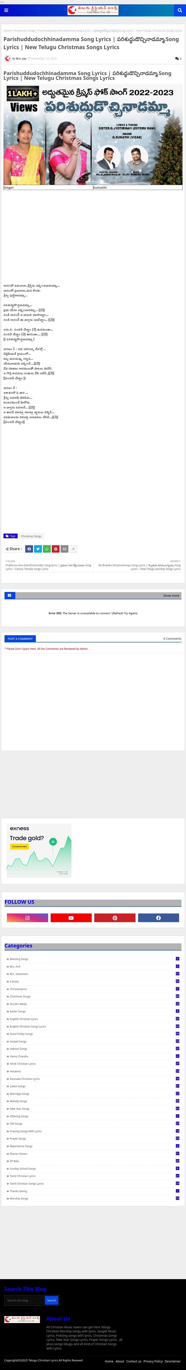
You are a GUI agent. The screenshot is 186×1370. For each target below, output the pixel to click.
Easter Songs (94, 1011)
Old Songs (94, 1124)
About (120, 1361)
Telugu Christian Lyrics (43, 1360)
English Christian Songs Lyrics (94, 1026)
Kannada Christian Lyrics (94, 1079)
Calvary (94, 981)
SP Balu (94, 1161)
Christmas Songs (25, 30)
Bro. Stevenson (94, 974)
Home (7, 30)
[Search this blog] (25, 1300)
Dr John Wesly (94, 1004)
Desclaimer (173, 1361)
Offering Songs (94, 1116)
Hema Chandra (94, 1056)
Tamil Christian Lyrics (94, 1176)
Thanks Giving (94, 1191)
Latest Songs (94, 1086)
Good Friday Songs (94, 1034)
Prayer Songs (94, 1138)
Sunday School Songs (94, 1169)
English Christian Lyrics (94, 1019)
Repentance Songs (94, 1146)
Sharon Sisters (94, 1154)
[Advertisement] (93, 786)
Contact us (134, 1361)
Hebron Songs (94, 1049)
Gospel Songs (94, 1041)
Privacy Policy (152, 1361)
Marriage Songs (94, 1094)
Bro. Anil (94, 966)
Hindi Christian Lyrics (94, 1064)
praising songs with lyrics (94, 1131)
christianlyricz (94, 989)
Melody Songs (94, 1101)
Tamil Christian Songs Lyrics (94, 1183)
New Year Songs (94, 1109)
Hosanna (94, 1071)
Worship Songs (94, 1198)
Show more (171, 595)
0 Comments (172, 639)
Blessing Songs (94, 959)
